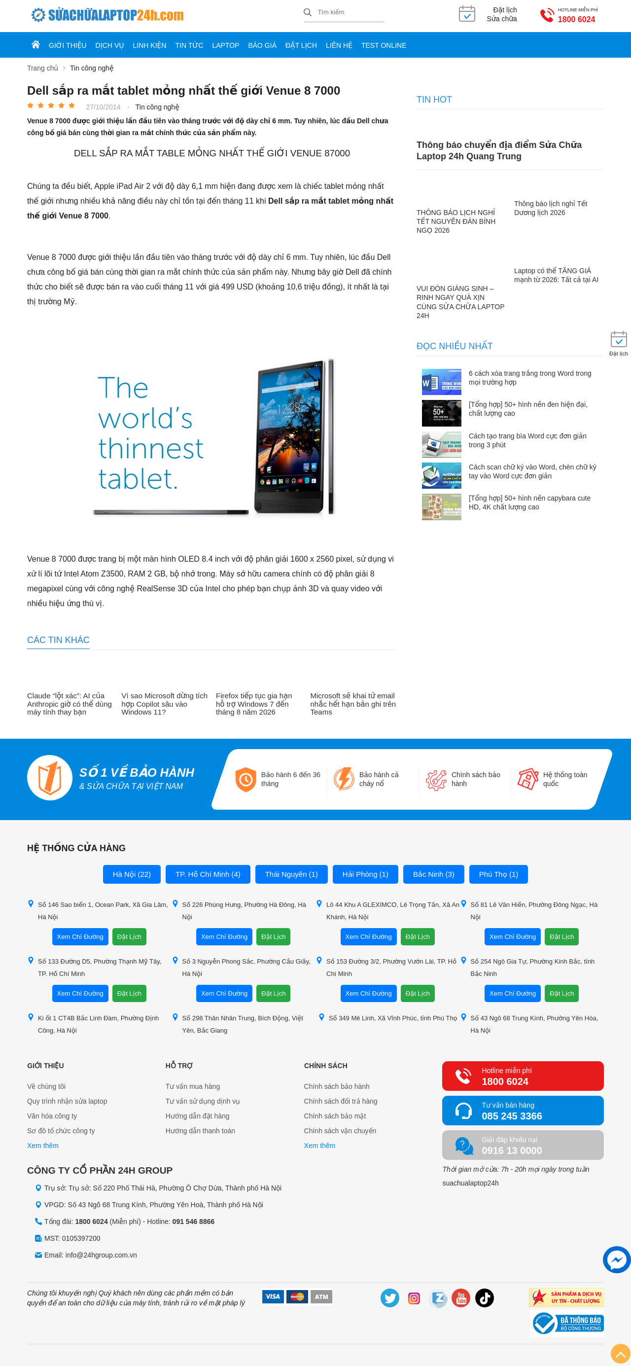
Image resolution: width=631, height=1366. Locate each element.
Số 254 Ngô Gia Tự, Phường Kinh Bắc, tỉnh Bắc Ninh (527, 967)
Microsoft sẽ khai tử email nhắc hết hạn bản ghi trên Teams (353, 704)
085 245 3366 (512, 1116)
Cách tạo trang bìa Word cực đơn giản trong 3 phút (528, 440)
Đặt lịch (301, 45)
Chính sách (326, 1066)
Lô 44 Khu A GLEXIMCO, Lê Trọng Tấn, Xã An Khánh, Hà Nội (387, 910)
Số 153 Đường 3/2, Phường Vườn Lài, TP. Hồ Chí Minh (386, 967)
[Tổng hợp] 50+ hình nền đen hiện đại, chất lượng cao (528, 408)
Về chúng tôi (46, 1086)
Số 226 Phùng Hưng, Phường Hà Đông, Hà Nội (239, 910)
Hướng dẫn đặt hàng (198, 1116)
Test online (384, 45)
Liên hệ (339, 45)
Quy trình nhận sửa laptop (67, 1101)
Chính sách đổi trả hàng (341, 1101)
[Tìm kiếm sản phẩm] (344, 12)
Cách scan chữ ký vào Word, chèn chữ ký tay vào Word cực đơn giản (532, 471)
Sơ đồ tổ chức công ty (61, 1131)
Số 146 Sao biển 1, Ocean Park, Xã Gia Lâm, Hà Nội (97, 910)
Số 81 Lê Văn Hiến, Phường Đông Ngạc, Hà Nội (529, 910)
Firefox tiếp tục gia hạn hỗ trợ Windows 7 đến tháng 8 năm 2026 (254, 704)
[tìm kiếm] (308, 13)
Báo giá (262, 45)
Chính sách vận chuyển (340, 1131)
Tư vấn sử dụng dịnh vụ (203, 1101)
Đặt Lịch (129, 936)
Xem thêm (43, 1146)
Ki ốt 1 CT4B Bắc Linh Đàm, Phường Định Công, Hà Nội (93, 1023)
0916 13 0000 (512, 1150)
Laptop (225, 45)
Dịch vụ (110, 45)
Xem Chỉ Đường (80, 936)
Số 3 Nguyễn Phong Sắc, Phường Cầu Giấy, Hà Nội (241, 967)
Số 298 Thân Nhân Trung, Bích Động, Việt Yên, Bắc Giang (237, 1023)
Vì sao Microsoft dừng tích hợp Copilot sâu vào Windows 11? (165, 704)
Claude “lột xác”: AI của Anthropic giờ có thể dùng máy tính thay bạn (69, 704)
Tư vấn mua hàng (193, 1086)
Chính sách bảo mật (335, 1116)
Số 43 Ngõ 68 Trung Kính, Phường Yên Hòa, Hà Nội (529, 1023)
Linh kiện (150, 45)
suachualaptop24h (470, 1183)
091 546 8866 (194, 1221)
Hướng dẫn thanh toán (200, 1131)
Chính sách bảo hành (337, 1086)
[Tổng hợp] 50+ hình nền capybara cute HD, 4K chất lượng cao (530, 502)
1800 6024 (573, 19)
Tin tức (189, 45)
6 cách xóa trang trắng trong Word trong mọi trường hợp (530, 377)
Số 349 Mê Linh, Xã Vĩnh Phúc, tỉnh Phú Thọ (387, 1017)
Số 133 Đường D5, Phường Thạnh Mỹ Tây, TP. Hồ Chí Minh (94, 967)
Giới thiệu (68, 45)
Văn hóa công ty (52, 1116)
